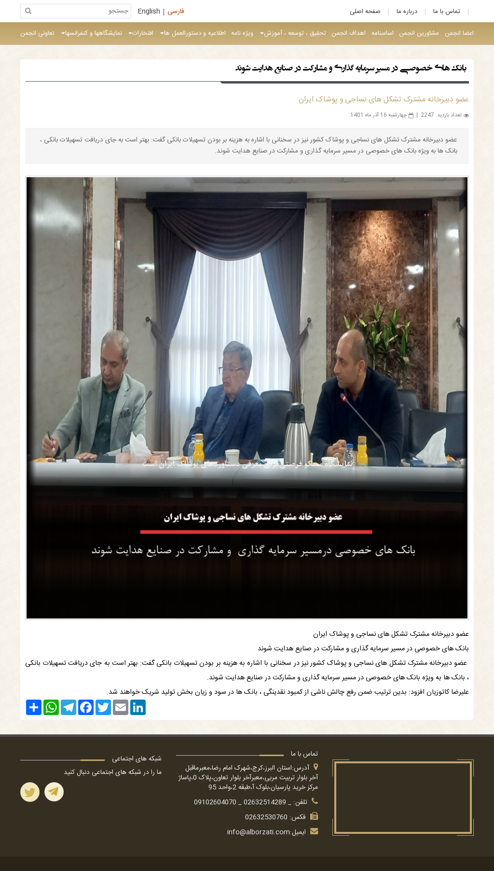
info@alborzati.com (258, 832)
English (149, 12)
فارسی (175, 12)
